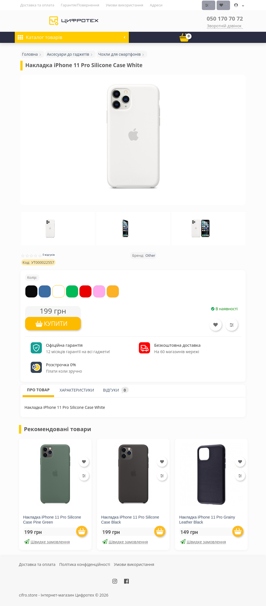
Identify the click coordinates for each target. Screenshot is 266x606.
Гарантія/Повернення (80, 5)
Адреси (156, 5)
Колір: (32, 277)
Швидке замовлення (47, 541)
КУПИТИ (55, 324)
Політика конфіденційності (84, 564)
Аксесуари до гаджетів (68, 54)
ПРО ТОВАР (38, 389)
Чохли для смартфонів (119, 54)
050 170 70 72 (225, 18)
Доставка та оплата (37, 5)
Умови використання (124, 5)
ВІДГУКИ (115, 390)
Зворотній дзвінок (224, 25)
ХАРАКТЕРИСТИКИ (77, 389)
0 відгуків (49, 254)
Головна (30, 54)
